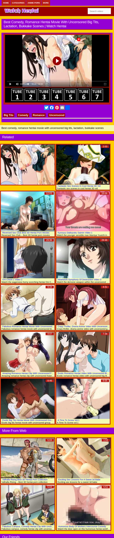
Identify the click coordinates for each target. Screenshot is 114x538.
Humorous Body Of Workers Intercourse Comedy (82, 526)
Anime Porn (34, 3)
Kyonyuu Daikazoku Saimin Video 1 (75, 232)
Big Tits (8, 115)
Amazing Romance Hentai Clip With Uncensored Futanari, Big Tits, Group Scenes (42, 373)
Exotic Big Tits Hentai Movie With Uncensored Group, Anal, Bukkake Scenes (39, 420)
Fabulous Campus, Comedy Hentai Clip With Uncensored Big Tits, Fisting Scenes (42, 526)
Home (6, 3)
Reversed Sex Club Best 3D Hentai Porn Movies (25, 232)
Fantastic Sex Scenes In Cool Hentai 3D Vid (79, 186)
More (46, 3)
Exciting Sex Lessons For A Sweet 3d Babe (79, 479)
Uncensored (56, 115)
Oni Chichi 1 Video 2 (12, 279)
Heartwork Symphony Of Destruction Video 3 (79, 279)
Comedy (23, 115)
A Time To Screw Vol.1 (69, 420)
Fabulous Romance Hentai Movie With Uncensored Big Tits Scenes (35, 326)
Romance (39, 115)
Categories (18, 3)
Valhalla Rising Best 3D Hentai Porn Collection (25, 479)
